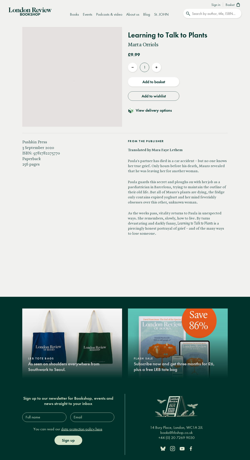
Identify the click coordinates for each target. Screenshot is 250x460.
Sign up (68, 440)
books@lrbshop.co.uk (176, 432)
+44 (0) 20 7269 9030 (176, 437)
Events (87, 14)
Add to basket (153, 81)
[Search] (212, 13)
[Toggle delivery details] (152, 110)
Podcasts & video (109, 14)
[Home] (30, 11)
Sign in (215, 5)
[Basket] (233, 5)
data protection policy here (81, 429)
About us (132, 14)
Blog (146, 14)
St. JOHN (161, 14)
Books (74, 14)
